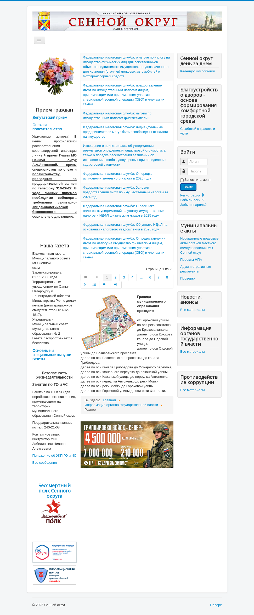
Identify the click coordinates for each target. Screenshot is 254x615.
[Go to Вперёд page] (104, 284)
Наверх (216, 605)
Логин (186, 159)
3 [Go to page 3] (124, 277)
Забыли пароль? (193, 205)
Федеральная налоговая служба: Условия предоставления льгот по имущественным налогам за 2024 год (125, 192)
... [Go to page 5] (141, 277)
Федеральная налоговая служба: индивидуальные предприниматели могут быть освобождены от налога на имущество (125, 131)
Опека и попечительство (47, 126)
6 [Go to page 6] (150, 277)
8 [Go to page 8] (167, 277)
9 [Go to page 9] (85, 285)
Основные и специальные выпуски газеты (51, 354)
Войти (188, 187)
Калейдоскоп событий (197, 71)
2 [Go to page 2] (115, 277)
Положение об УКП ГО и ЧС (54, 455)
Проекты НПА (191, 260)
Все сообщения (44, 463)
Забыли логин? (192, 200)
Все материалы (192, 310)
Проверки (187, 278)
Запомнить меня (197, 180)
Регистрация (192, 195)
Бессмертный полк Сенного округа (54, 490)
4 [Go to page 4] (132, 277)
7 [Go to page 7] (159, 277)
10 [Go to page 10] (94, 285)
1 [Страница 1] (107, 277)
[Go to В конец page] (115, 284)
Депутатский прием (49, 117)
